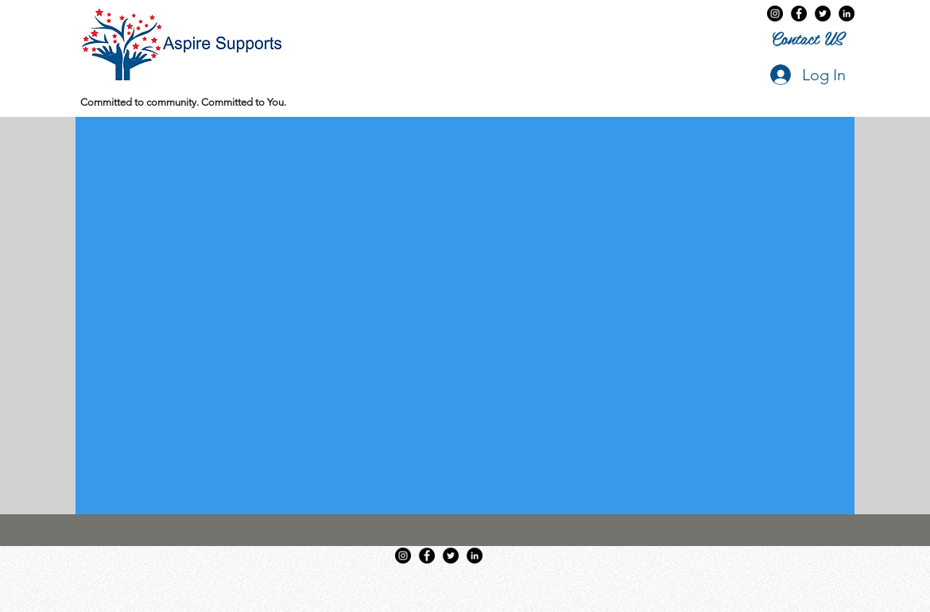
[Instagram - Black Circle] (775, 13)
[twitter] (823, 13)
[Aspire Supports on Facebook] (799, 13)
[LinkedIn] (846, 13)
